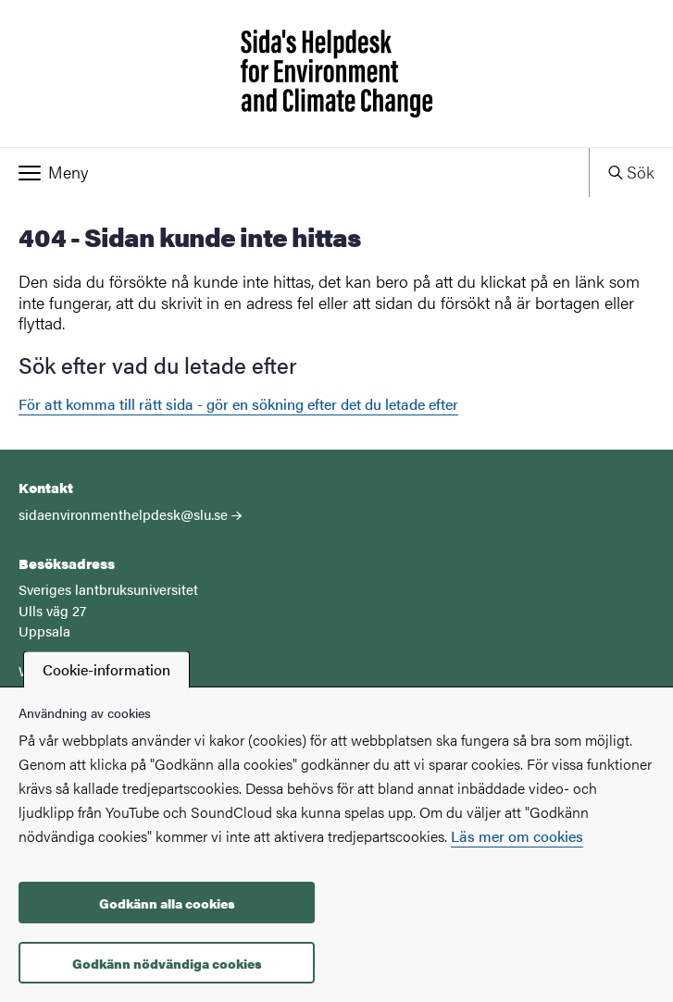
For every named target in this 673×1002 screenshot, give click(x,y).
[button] (294, 172)
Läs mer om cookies (517, 836)
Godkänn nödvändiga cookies (167, 963)
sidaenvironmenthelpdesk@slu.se (123, 514)
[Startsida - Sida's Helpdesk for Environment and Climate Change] (336, 73)
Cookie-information (106, 669)
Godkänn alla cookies (167, 903)
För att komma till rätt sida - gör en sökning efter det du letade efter (238, 403)
